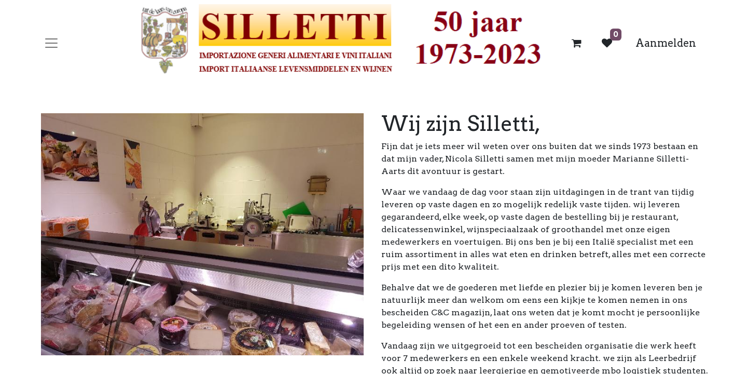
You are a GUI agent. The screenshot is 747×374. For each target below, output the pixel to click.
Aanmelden (665, 43)
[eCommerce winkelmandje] (577, 43)
